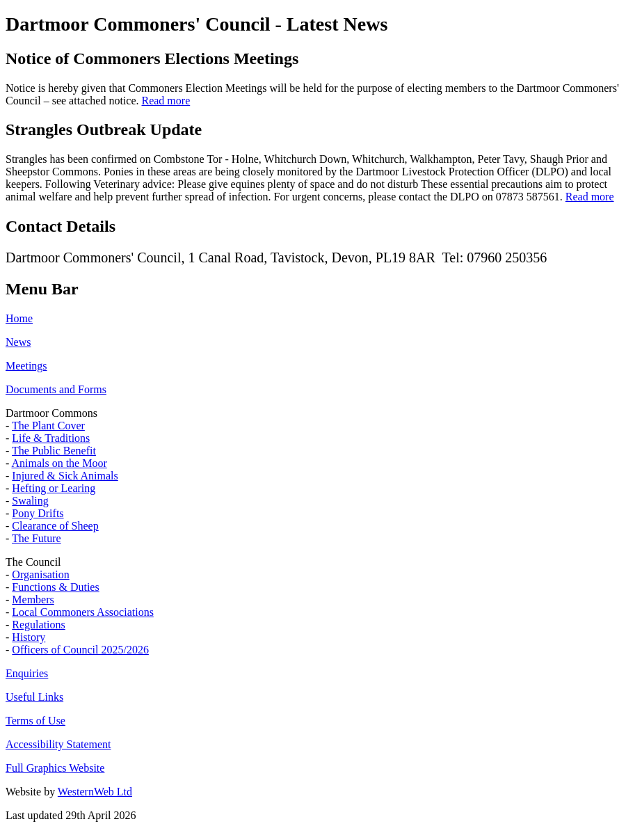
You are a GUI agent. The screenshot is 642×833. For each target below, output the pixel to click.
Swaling (30, 501)
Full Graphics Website (55, 768)
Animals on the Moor (58, 463)
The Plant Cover (48, 425)
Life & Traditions (51, 438)
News (18, 342)
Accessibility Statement (58, 744)
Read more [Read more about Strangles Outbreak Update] (589, 197)
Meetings (26, 366)
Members (33, 599)
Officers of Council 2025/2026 (80, 650)
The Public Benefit (54, 451)
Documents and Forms (56, 389)
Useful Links (34, 697)
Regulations (38, 624)
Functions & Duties (55, 587)
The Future (36, 538)
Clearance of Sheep (55, 526)
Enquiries (27, 673)
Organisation (40, 574)
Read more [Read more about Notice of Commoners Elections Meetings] (165, 100)
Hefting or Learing (53, 488)
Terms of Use (35, 721)
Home (19, 318)
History (28, 637)
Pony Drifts (37, 513)
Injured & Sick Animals (65, 476)
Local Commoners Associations (83, 612)
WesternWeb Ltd (95, 792)
